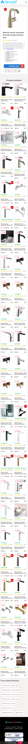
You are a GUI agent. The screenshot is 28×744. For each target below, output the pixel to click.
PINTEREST (18, 722)
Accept (20, 742)
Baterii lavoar (19, 712)
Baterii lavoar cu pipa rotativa (11, 685)
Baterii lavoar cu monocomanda (11, 690)
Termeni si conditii (11, 727)
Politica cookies (18, 728)
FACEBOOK (9, 722)
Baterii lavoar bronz (8, 708)
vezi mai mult (10, 49)
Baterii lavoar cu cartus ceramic (11, 694)
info (12, 103)
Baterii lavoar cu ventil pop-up (11, 699)
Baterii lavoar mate (8, 712)
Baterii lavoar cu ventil (9, 703)
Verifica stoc (16, 66)
